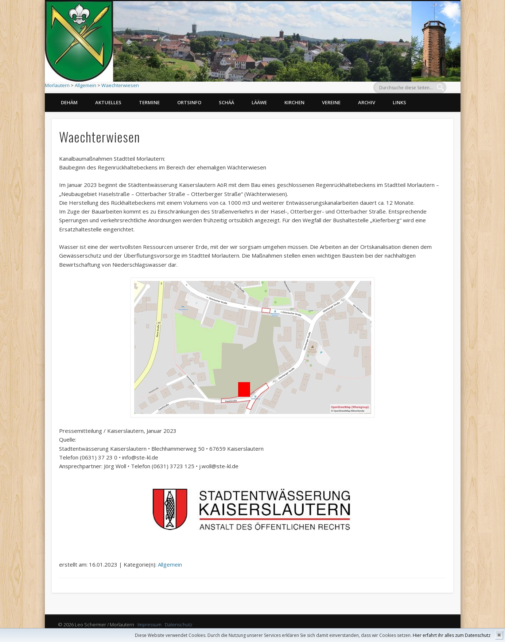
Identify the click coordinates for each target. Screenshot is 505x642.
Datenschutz (179, 624)
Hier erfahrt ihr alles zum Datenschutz (451, 635)
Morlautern (57, 85)
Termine (149, 102)
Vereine (331, 102)
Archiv (366, 102)
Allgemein (85, 85)
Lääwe (259, 102)
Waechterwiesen (120, 85)
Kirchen (294, 102)
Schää (226, 102)
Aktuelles (108, 102)
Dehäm (69, 102)
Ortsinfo (189, 102)
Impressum (149, 624)
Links (399, 102)
